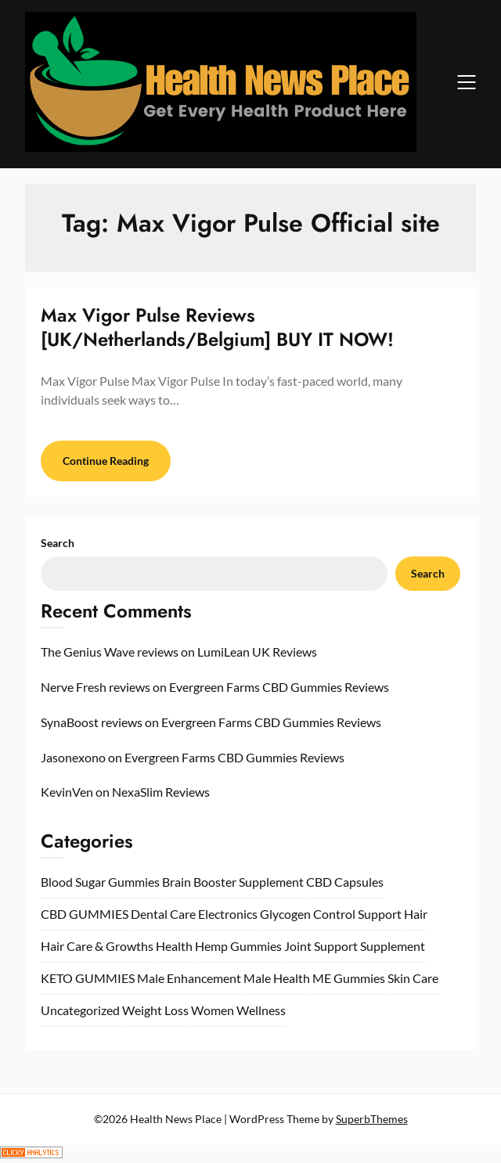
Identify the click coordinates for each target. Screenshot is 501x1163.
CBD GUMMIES (84, 913)
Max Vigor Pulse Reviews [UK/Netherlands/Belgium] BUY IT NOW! (217, 327)
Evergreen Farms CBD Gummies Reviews (279, 686)
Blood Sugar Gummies (100, 881)
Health (174, 945)
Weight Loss (155, 1010)
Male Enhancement (189, 977)
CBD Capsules (345, 881)
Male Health (276, 977)
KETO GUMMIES (88, 977)
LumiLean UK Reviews (257, 651)
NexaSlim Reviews (161, 791)
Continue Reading (106, 460)
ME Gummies (348, 977)
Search (57, 542)
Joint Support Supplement (354, 945)
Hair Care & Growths (97, 945)
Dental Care (163, 913)
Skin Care (412, 977)
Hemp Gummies (238, 945)
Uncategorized (80, 1010)
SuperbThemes (372, 1118)
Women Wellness (238, 1010)
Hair (415, 913)
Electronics (228, 913)
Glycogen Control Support (331, 913)
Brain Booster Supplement (233, 881)
